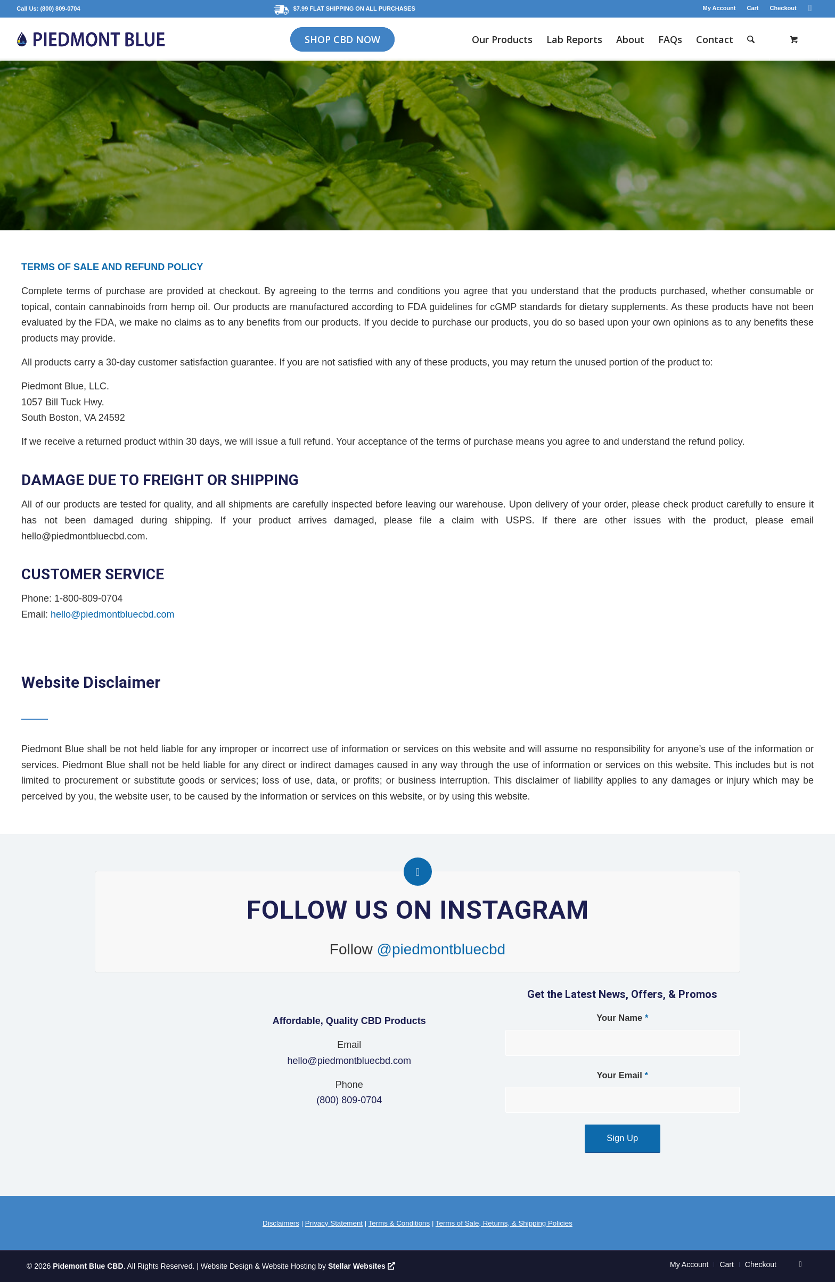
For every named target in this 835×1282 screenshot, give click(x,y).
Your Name (622, 1018)
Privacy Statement (334, 1223)
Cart (752, 8)
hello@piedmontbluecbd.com (112, 614)
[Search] (751, 39)
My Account (719, 8)
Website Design (227, 1266)
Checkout (783, 8)
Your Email (622, 1075)
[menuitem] (720, 8)
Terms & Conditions (399, 1223)
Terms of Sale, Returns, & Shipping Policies (504, 1223)
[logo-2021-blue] (91, 39)
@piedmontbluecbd (441, 949)
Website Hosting (289, 1266)
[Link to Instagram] (810, 8)
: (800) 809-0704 (58, 8)
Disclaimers (281, 1223)
